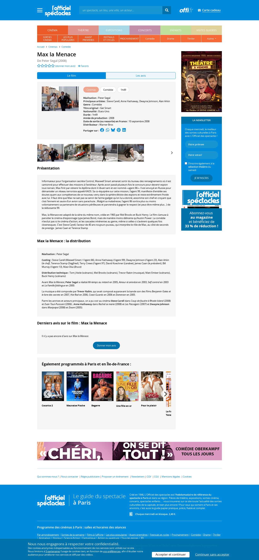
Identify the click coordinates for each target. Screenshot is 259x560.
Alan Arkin (164, 101)
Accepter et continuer (171, 554)
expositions (114, 30)
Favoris (83, 66)
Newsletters (137, 476)
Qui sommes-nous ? (48, 476)
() (73, 260)
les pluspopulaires (68, 39)
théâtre (83, 30)
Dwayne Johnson (148, 101)
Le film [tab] (71, 75)
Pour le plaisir (148, 405)
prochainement (129, 38)
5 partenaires (53, 551)
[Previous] (48, 394)
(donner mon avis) (65, 66)
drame (170, 38)
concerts (145, 30)
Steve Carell (113, 101)
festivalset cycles (109, 39)
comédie (150, 38)
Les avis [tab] (141, 75)
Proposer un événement (115, 476)
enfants (175, 30)
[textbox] (120, 10)
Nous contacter (69, 476)
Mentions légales (171, 476)
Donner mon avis (106, 345)
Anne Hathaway (129, 101)
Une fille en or (124, 405)
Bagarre (95, 405)
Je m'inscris (202, 178)
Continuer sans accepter (212, 554)
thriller (191, 38)
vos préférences (111, 551)
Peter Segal (104, 98)
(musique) (131, 272)
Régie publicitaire (90, 476)
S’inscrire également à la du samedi (201, 167)
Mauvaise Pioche (76, 405)
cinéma (52, 30)
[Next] (171, 153)
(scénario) (81, 272)
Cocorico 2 (47, 405)
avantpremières (88, 39)
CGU (156, 476)
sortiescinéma (47, 39)
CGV (149, 476)
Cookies (187, 476)
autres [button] (210, 38)
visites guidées (206, 30)
